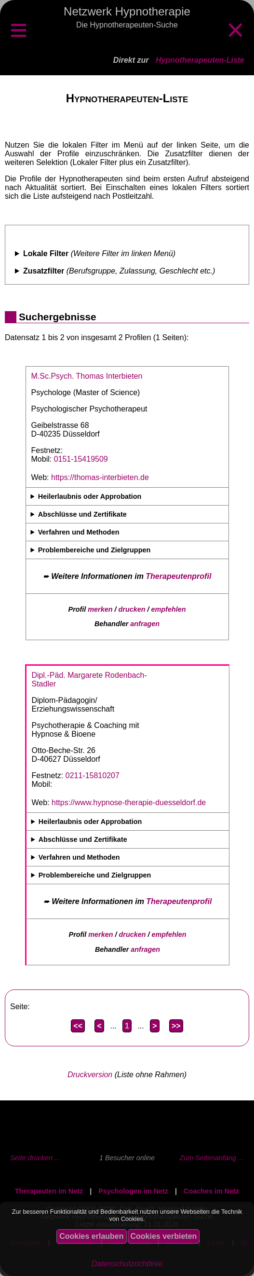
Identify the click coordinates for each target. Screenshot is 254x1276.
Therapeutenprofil (178, 576)
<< (77, 1026)
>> (176, 1026)
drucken (132, 609)
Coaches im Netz (211, 1191)
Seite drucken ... (35, 1158)
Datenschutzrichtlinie (127, 1264)
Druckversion (89, 1074)
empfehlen (168, 609)
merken (100, 609)
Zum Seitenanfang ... (211, 1158)
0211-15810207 (93, 775)
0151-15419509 (81, 459)
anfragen (145, 624)
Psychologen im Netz (133, 1191)
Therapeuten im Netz (49, 1191)
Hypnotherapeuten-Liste (200, 60)
